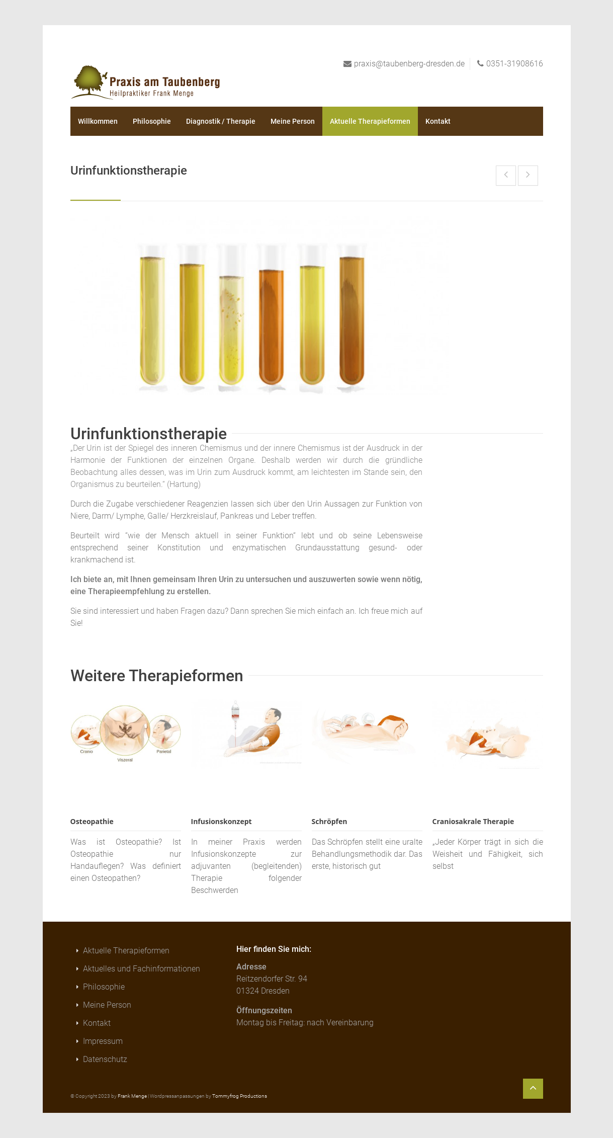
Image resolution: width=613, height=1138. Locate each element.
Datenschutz (105, 1059)
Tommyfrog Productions (239, 1096)
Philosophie (152, 121)
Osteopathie (92, 821)
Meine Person (293, 121)
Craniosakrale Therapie (473, 821)
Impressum (103, 1041)
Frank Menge (132, 1096)
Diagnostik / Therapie (220, 121)
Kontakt (438, 121)
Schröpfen (329, 821)
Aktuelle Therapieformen (370, 121)
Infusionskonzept (221, 821)
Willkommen (98, 121)
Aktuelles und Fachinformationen (141, 968)
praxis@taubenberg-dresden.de (409, 63)
